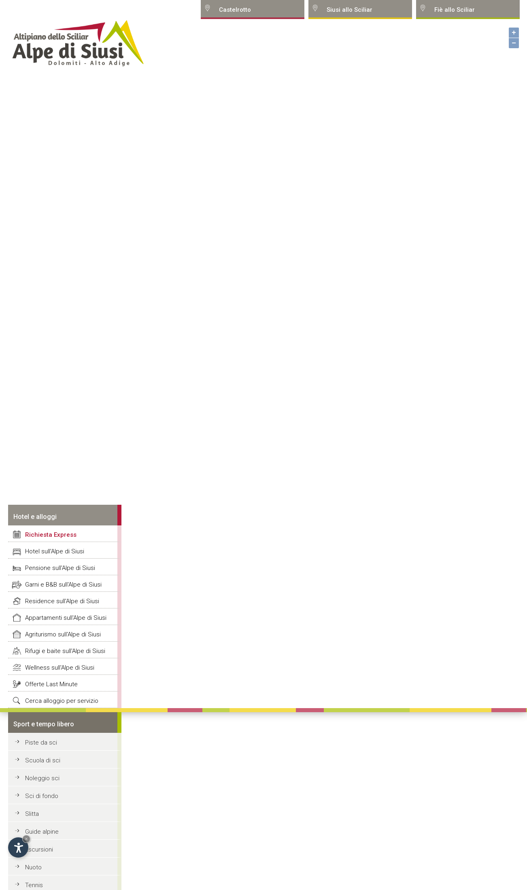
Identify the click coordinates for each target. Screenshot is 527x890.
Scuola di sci (42, 760)
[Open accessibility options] (18, 847)
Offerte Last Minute (51, 684)
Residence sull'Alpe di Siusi (62, 601)
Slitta (32, 813)
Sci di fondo (41, 796)
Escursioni (39, 849)
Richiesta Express (50, 534)
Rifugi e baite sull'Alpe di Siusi (65, 651)
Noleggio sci (42, 778)
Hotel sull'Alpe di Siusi (54, 551)
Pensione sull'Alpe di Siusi (60, 568)
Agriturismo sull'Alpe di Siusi (63, 634)
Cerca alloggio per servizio (61, 700)
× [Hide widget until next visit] (26, 839)
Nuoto (33, 867)
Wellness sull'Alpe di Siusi (59, 667)
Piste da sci (41, 742)
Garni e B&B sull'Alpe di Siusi (63, 584)
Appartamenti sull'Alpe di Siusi (65, 617)
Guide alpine (42, 831)
